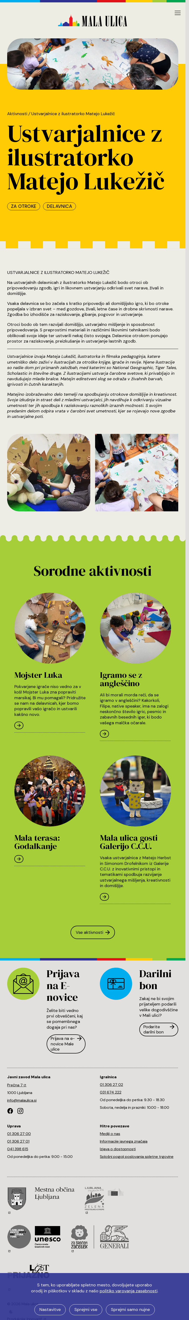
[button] (13, 473)
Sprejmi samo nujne (130, 1309)
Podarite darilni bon (158, 1029)
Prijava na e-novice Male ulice (66, 1044)
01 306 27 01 (18, 1141)
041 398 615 (17, 1148)
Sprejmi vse (85, 1309)
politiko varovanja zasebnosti (128, 1291)
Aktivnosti (17, 114)
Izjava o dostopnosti (118, 1148)
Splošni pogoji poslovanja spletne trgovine (136, 1156)
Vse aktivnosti (93, 932)
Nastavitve (50, 1309)
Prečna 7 (17, 1085)
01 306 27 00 (19, 1133)
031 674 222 (110, 1092)
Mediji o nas (110, 1133)
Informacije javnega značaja (123, 1141)
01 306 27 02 (111, 1084)
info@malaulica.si (22, 1100)
